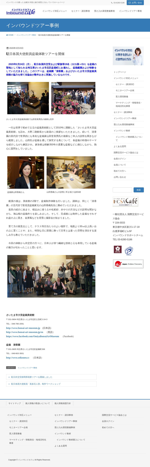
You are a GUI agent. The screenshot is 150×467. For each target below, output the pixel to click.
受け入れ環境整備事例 (124, 124)
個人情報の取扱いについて (37, 403)
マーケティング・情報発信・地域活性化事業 (129, 104)
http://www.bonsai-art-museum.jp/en (24, 332)
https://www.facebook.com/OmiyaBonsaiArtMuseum (32, 336)
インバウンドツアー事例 (27, 368)
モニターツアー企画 (125, 90)
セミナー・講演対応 (125, 84)
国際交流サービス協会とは (126, 152)
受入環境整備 (122, 96)
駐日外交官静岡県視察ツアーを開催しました (31, 377)
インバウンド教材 (122, 130)
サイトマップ (14, 403)
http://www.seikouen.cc (17, 357)
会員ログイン (120, 158)
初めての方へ (120, 171)
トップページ (120, 72)
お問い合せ (137, 2)
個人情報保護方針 (62, 403)
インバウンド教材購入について (129, 138)
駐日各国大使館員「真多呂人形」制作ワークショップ (35, 384)
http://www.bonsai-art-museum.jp (23, 328)
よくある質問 (120, 146)
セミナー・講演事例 (123, 112)
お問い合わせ (120, 177)
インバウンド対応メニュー (126, 78)
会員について (120, 165)
